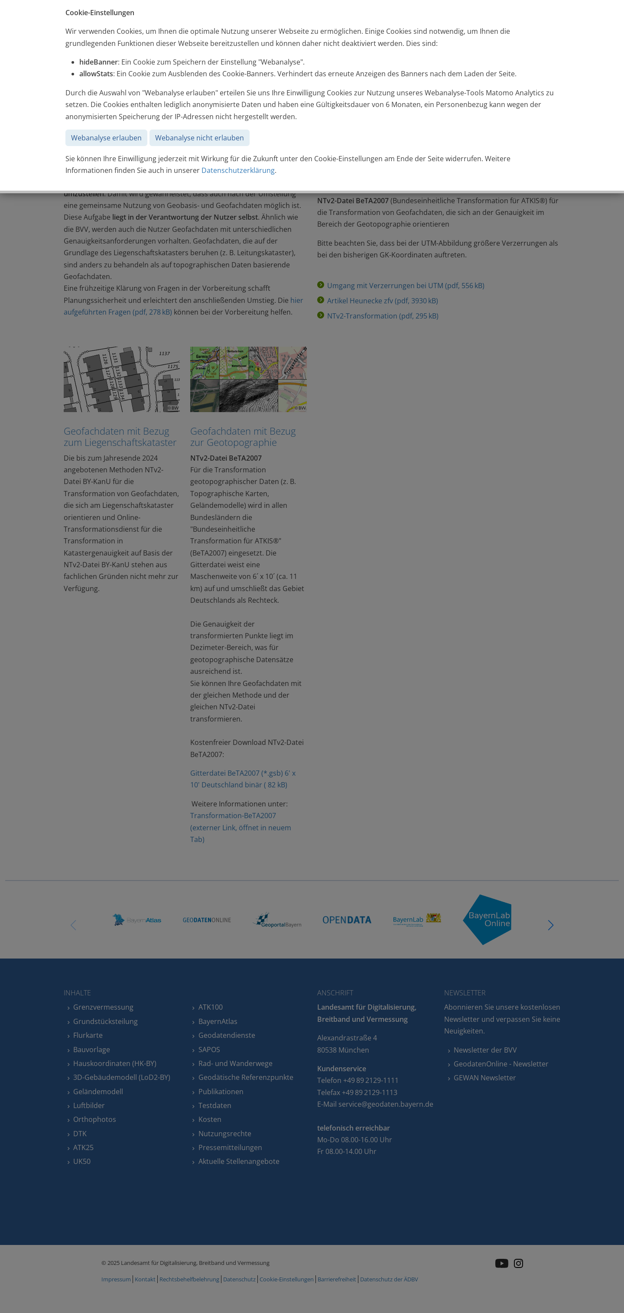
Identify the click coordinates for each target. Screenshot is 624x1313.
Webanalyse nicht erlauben (199, 138)
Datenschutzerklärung (238, 170)
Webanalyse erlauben (106, 138)
